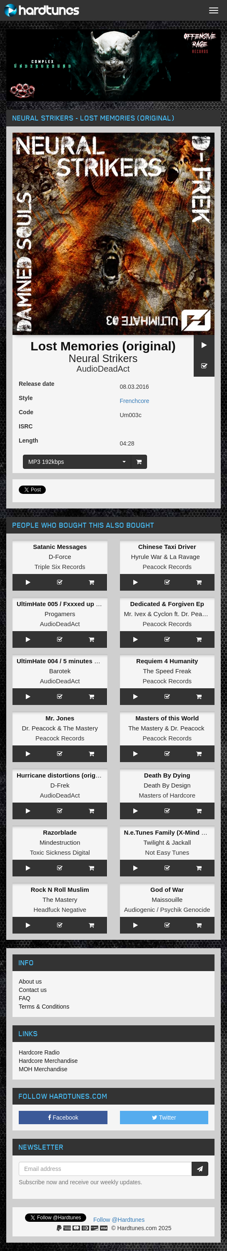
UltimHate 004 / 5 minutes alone (63, 661)
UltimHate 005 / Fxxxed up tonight (67, 603)
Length (28, 440)
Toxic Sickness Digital (60, 852)
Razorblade (60, 832)
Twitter (164, 1117)
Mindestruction (60, 842)
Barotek (60, 671)
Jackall (181, 842)
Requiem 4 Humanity (167, 661)
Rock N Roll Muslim (60, 889)
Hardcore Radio (39, 1052)
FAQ (24, 998)
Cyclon (162, 613)
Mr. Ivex (135, 613)
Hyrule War (146, 556)
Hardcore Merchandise (48, 1060)
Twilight (153, 842)
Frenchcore (135, 401)
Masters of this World (167, 718)
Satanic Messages (60, 546)
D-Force (60, 556)
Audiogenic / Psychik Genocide (167, 909)
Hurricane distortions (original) (62, 775)
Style (25, 398)
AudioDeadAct (103, 368)
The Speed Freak (167, 671)
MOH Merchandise (43, 1069)
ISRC (25, 426)
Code (26, 412)
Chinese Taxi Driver (167, 546)
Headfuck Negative (59, 909)
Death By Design (167, 785)
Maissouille (167, 899)
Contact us (33, 990)
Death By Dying (167, 775)
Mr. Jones (59, 718)
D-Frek (60, 785)
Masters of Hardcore (167, 795)
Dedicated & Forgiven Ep (167, 603)
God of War (167, 889)
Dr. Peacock (198, 613)
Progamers (60, 613)
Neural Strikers (103, 358)
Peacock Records (167, 566)
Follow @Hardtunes (119, 1219)
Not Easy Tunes (167, 852)
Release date (37, 383)
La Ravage (185, 556)
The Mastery (80, 728)
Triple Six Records (60, 566)
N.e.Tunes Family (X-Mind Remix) (173, 832)
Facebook (63, 1117)
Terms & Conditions (44, 1006)
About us (30, 981)
